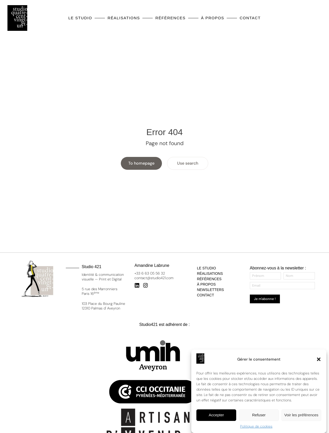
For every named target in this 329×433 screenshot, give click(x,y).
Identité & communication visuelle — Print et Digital (103, 276)
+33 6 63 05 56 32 (149, 273)
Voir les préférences (301, 415)
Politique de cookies (256, 427)
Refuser (259, 415)
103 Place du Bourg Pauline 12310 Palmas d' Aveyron (103, 305)
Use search (187, 163)
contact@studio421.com (153, 278)
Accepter (216, 415)
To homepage (141, 163)
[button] (318, 360)
